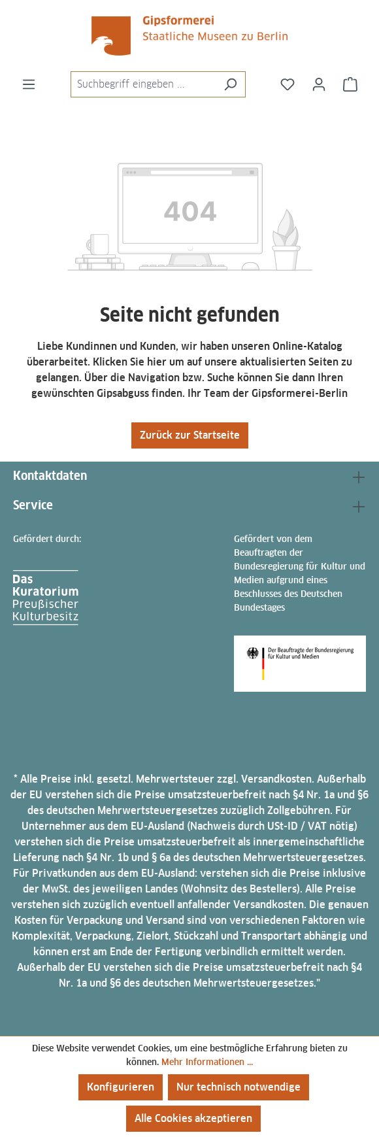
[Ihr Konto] (319, 84)
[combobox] (143, 84)
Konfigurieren (120, 1087)
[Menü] (28, 84)
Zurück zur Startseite (190, 435)
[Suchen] (230, 84)
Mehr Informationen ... (207, 1062)
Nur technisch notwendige (238, 1087)
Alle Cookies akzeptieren (193, 1118)
